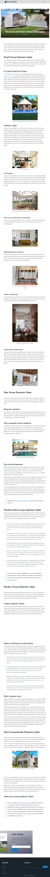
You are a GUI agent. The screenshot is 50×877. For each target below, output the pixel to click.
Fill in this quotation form (23, 500)
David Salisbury (26, 169)
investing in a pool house (10, 76)
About (3, 868)
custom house (37, 472)
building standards (24, 739)
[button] (44, 1)
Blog (3, 871)
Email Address (14, 844)
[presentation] (33, 871)
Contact (4, 873)
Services (4, 866)
